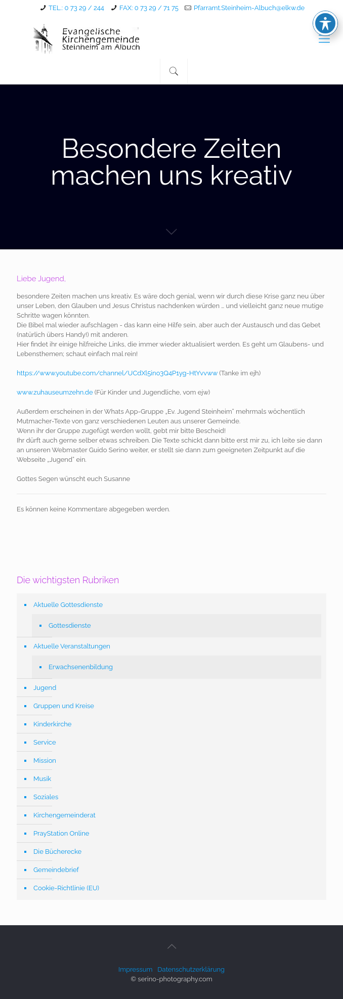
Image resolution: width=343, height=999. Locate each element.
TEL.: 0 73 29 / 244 (76, 8)
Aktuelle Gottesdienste (68, 605)
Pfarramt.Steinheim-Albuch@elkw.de (249, 8)
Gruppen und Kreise (63, 706)
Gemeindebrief (56, 870)
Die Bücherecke (57, 851)
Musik (42, 779)
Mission (44, 760)
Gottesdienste (70, 625)
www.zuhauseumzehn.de (55, 392)
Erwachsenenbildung (81, 667)
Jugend (44, 687)
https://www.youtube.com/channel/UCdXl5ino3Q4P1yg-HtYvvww (117, 373)
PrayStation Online (61, 833)
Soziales (45, 797)
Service (44, 742)
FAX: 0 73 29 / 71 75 (149, 8)
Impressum (135, 969)
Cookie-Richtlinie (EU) (66, 888)
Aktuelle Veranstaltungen (71, 646)
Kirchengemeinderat (64, 815)
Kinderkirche (52, 724)
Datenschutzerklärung (191, 969)
